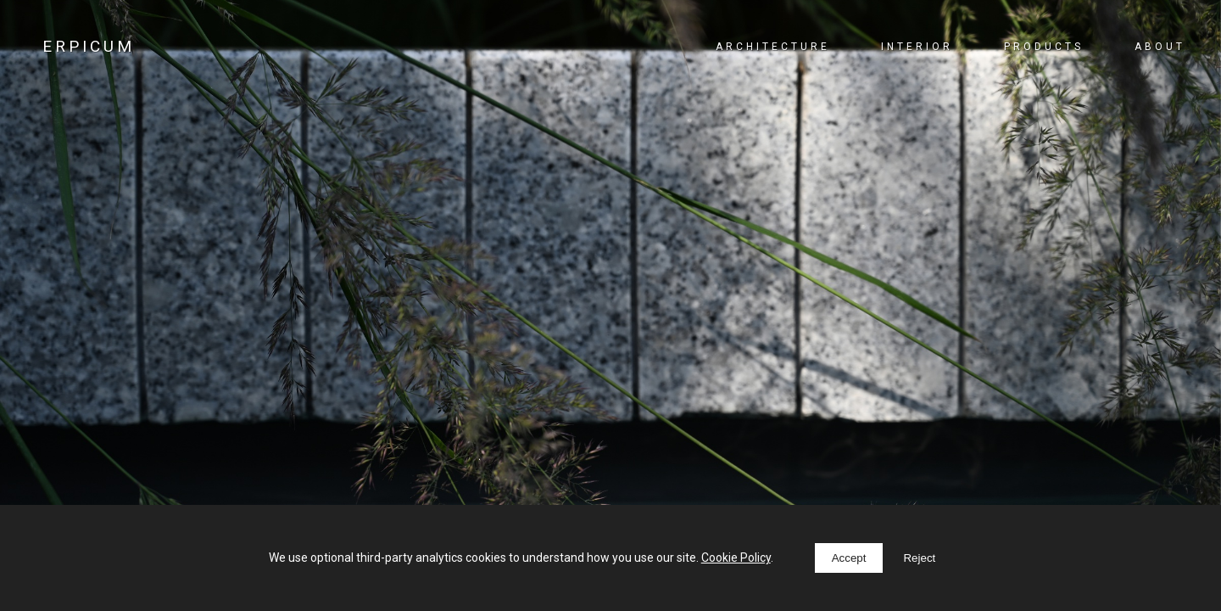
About (1160, 47)
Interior (917, 47)
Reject (919, 558)
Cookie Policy (736, 557)
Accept (849, 558)
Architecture (773, 47)
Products (1044, 47)
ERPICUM (88, 46)
